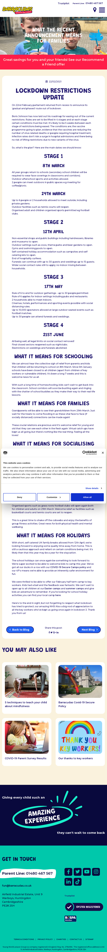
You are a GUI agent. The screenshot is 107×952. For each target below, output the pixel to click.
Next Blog (88, 629)
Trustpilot (63, 3)
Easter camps (52, 588)
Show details (92, 488)
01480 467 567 (94, 3)
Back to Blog (20, 629)
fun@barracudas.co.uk (16, 885)
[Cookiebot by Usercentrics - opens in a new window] (84, 453)
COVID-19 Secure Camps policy (68, 567)
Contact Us (76, 939)
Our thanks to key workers (75, 758)
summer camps (75, 588)
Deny (19, 497)
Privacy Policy (45, 939)
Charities (61, 939)
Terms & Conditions (24, 939)
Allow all (87, 497)
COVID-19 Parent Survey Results (25, 758)
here (58, 595)
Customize (54, 497)
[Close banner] (103, 453)
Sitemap (89, 939)
